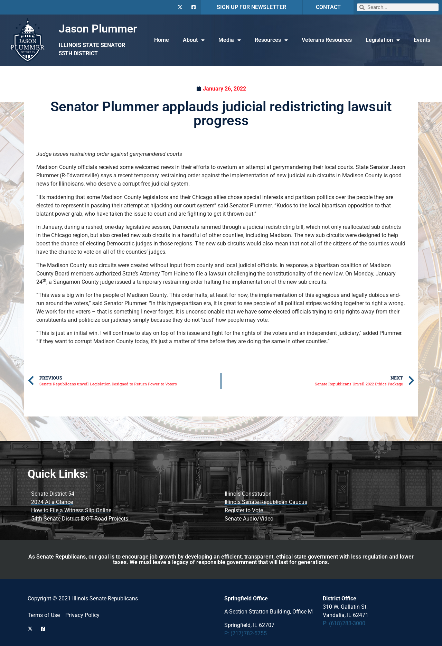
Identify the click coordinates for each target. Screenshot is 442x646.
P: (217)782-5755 (245, 633)
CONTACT (328, 7)
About (194, 40)
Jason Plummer (98, 28)
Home (161, 40)
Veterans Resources (327, 40)
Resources (271, 40)
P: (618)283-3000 (344, 623)
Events (422, 40)
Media (229, 40)
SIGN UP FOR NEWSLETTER (251, 7)
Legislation (383, 40)
